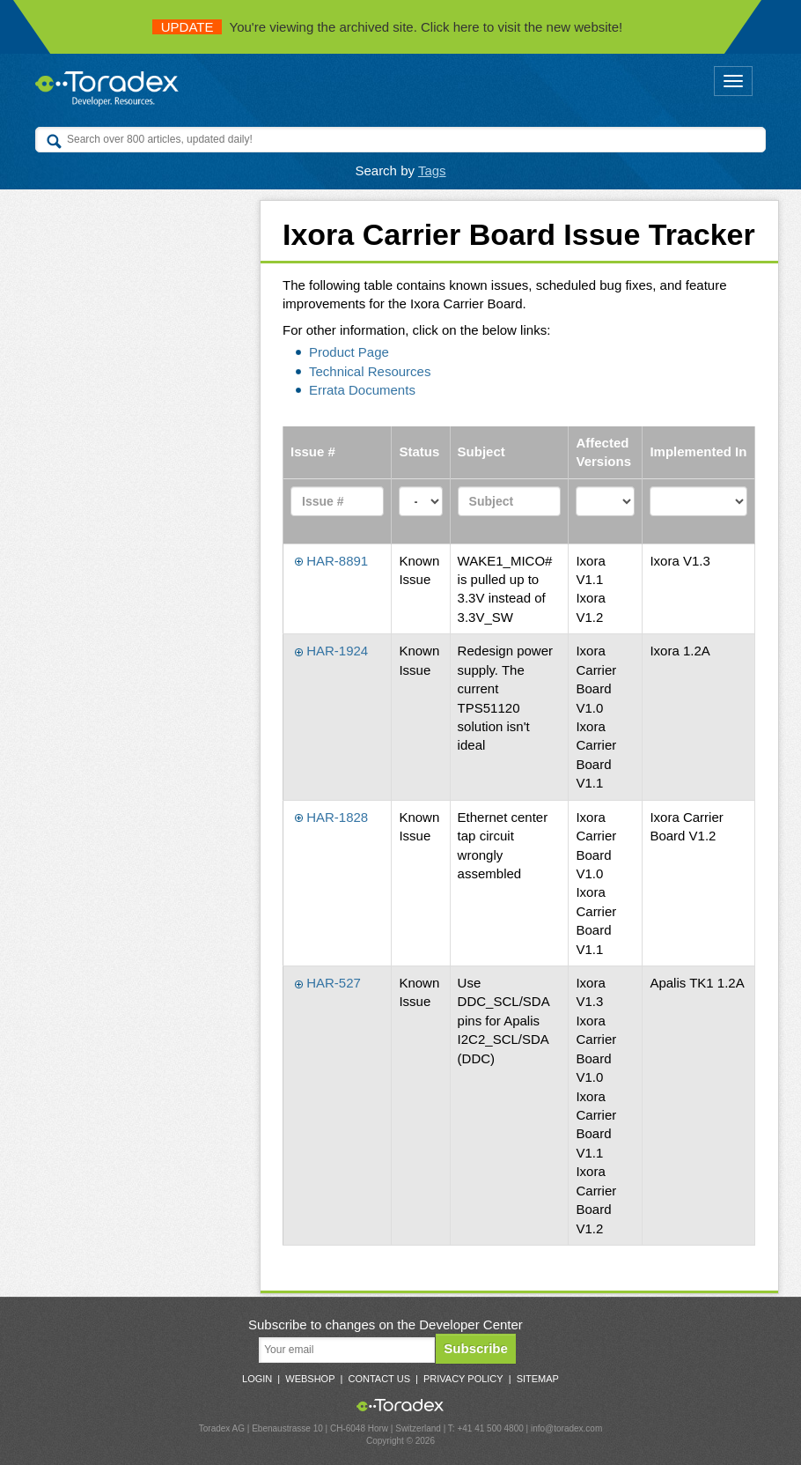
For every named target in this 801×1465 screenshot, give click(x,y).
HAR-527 (328, 982)
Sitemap (538, 1378)
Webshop (309, 1378)
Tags (432, 170)
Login (257, 1378)
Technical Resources (369, 371)
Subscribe (476, 1348)
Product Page (349, 351)
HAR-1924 (331, 650)
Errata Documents (362, 389)
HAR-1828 (331, 817)
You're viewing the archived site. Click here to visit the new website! (387, 26)
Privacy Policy (463, 1378)
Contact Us (379, 1378)
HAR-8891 (331, 560)
